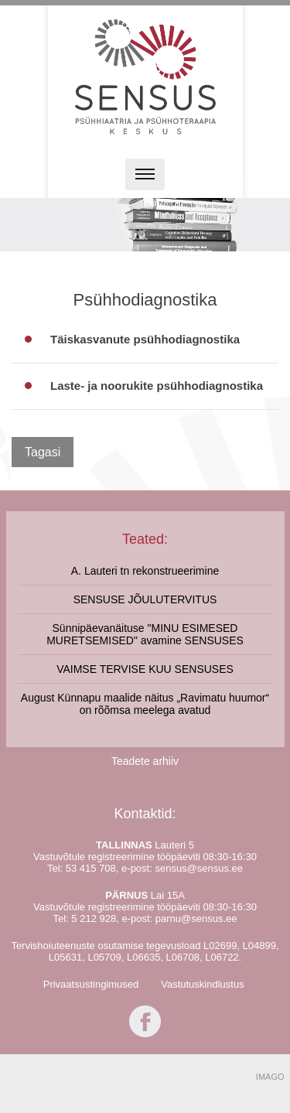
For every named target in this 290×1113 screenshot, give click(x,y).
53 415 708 (91, 868)
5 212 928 (93, 918)
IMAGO (270, 1076)
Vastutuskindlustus (202, 984)
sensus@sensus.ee (199, 868)
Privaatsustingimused (91, 984)
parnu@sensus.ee (196, 918)
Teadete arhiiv (145, 761)
